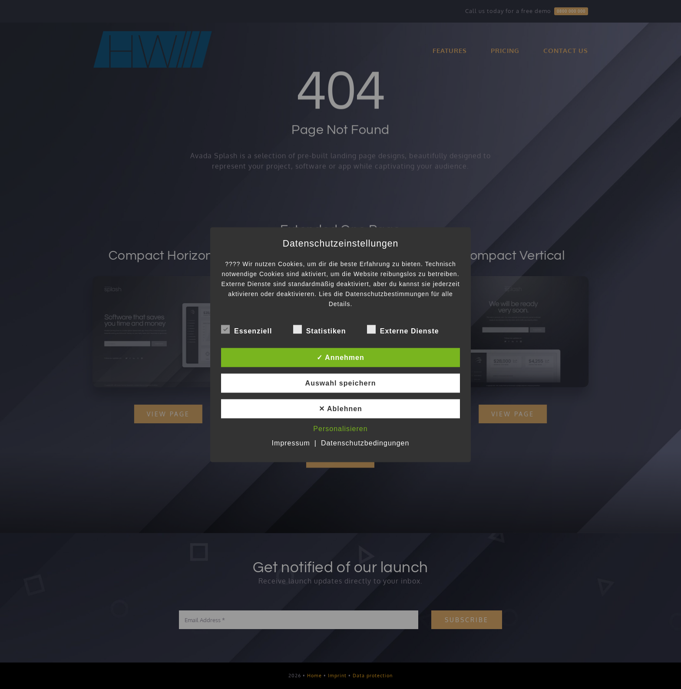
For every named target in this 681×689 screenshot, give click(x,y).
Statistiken (319, 329)
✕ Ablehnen (340, 408)
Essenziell (246, 329)
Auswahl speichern (340, 382)
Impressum (291, 442)
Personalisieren (340, 428)
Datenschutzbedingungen (365, 442)
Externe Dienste (403, 329)
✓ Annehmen (340, 357)
